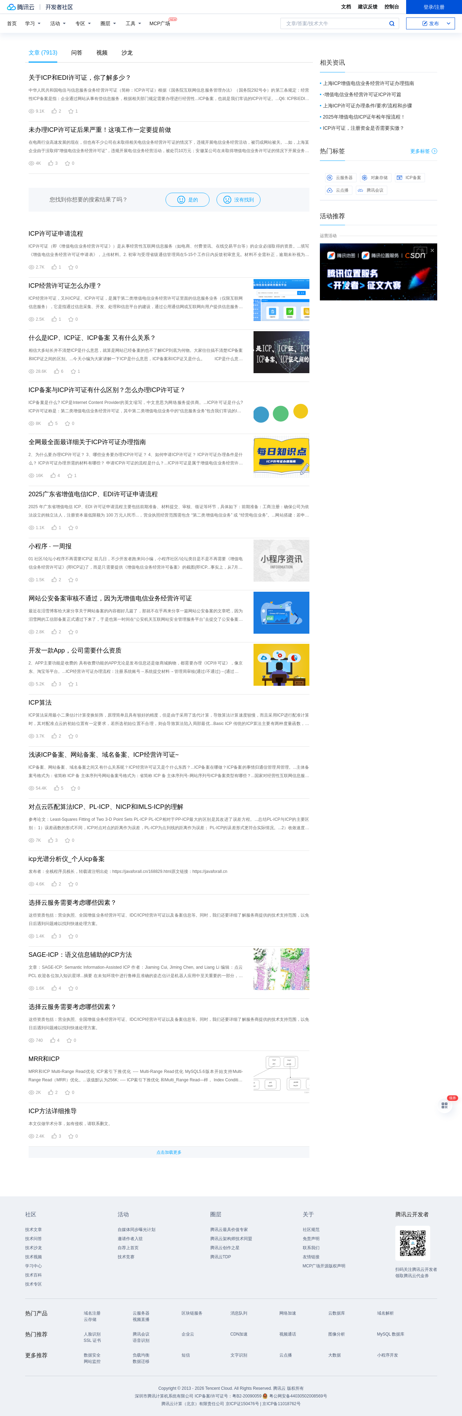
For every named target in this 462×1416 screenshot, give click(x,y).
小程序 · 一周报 (50, 546)
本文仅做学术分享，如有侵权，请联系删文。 (70, 1123)
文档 (346, 6)
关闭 (432, 250)
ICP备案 (409, 177)
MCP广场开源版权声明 (324, 1266)
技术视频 (33, 1256)
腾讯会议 (370, 190)
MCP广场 (159, 23)
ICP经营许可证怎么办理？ (65, 285)
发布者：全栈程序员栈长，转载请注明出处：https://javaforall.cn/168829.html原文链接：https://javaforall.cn (128, 871)
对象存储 (375, 177)
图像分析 (336, 1334)
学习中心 (33, 1266)
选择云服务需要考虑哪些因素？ (73, 902)
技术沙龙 (33, 1247)
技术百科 (33, 1275)
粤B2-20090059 (247, 1396)
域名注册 (92, 1313)
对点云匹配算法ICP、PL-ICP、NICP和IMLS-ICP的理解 (106, 806)
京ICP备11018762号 (281, 1403)
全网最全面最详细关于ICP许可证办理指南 (87, 442)
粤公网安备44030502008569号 (298, 1396)
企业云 (188, 1334)
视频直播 (141, 1319)
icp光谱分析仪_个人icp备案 (67, 858)
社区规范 (311, 1229)
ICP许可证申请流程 (56, 233)
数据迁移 (141, 1361)
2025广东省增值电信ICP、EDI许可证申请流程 (93, 494)
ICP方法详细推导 (53, 1111)
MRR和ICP (44, 1058)
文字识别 (238, 1355)
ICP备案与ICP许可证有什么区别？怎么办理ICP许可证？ (107, 389)
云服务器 (340, 177)
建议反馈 (367, 6)
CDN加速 (239, 1334)
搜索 (392, 23)
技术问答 (33, 1238)
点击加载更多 (169, 1152)
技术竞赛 (126, 1256)
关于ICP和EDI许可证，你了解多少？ (80, 77)
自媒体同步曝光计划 (136, 1229)
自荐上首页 (128, 1247)
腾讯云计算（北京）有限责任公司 (192, 1403)
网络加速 (287, 1313)
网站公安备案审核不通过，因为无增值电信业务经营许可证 (110, 598)
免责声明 (311, 1238)
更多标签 (423, 151)
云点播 (338, 190)
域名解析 (385, 1313)
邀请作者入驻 (130, 1238)
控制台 (391, 6)
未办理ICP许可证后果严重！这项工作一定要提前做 (100, 129)
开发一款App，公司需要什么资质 (75, 650)
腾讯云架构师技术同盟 (231, 1238)
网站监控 (92, 1361)
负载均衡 (141, 1355)
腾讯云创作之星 (225, 1247)
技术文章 (33, 1229)
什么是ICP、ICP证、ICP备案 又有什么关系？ (92, 337)
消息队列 (238, 1313)
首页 (12, 23)
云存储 (90, 1319)
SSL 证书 (92, 1340)
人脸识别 (92, 1334)
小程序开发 (387, 1355)
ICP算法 (40, 702)
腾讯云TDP (220, 1256)
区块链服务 (192, 1313)
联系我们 (311, 1247)
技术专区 (33, 1284)
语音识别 (141, 1340)
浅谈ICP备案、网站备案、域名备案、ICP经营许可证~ (104, 754)
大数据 (334, 1355)
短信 (186, 1355)
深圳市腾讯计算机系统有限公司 (164, 1396)
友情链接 (311, 1256)
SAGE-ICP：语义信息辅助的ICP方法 (80, 954)
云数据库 (336, 1313)
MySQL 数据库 (391, 1334)
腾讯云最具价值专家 (229, 1229)
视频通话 (287, 1334)
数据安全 (92, 1355)
